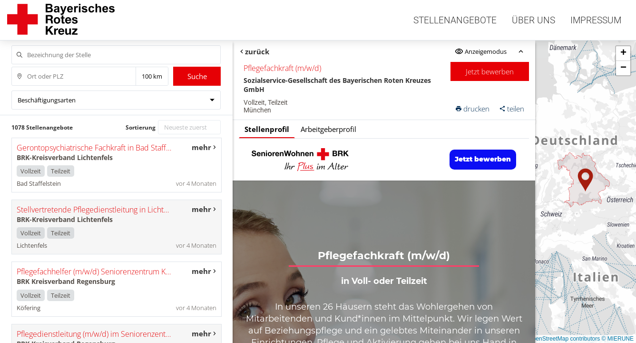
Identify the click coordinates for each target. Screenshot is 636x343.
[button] (585, 180)
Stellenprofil (267, 129)
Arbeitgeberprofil (328, 129)
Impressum (595, 20)
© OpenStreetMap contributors (561, 338)
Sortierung (141, 127)
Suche (197, 76)
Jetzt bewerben (490, 71)
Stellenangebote (455, 20)
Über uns (533, 20)
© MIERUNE (617, 338)
